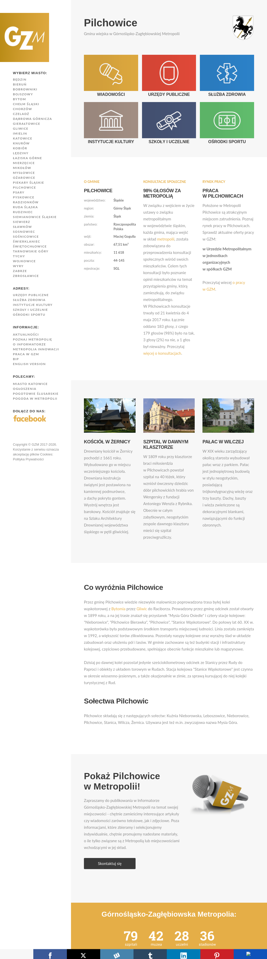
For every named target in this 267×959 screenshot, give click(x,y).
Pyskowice (23, 197)
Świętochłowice (30, 246)
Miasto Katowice (30, 384)
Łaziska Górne (27, 158)
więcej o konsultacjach (162, 353)
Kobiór (20, 148)
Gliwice (20, 128)
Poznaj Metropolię (32, 339)
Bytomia (118, 608)
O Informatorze (29, 344)
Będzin (20, 79)
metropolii (165, 239)
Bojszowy (23, 94)
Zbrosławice (26, 276)
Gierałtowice (26, 124)
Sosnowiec (24, 232)
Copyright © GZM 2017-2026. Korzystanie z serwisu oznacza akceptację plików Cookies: (36, 449)
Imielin (20, 133)
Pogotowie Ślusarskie (36, 394)
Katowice (22, 138)
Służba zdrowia (29, 300)
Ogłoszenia (24, 389)
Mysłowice (24, 173)
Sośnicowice (26, 236)
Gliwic (142, 608)
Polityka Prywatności (28, 459)
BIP (16, 359)
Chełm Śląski (26, 104)
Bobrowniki (25, 89)
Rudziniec (23, 212)
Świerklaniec (26, 241)
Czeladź (21, 114)
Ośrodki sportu (29, 314)
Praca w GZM (26, 354)
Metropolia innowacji (36, 349)
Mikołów (22, 168)
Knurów (21, 143)
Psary (19, 192)
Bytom (19, 99)
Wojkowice (24, 261)
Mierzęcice (24, 163)
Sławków (22, 227)
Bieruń (20, 84)
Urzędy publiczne (31, 295)
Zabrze (20, 271)
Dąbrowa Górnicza (32, 119)
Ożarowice (24, 178)
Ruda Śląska (25, 207)
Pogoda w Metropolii (35, 398)
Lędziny (20, 153)
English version (29, 364)
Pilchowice (24, 187)
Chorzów (22, 109)
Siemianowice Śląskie (35, 217)
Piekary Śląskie (28, 182)
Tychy (19, 256)
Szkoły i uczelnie (30, 310)
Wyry (18, 266)
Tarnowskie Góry (31, 251)
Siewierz (21, 222)
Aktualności (26, 334)
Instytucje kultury (33, 305)
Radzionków (26, 202)
